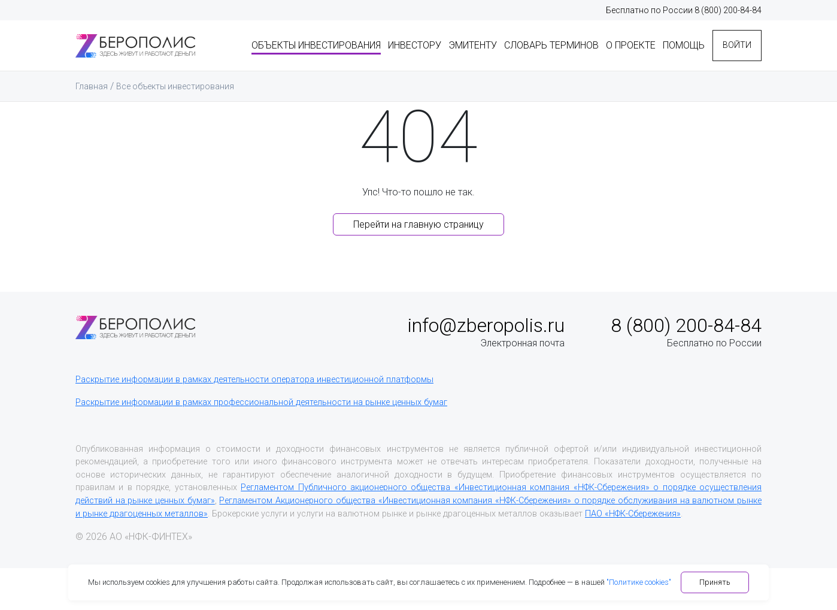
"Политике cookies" (638, 582)
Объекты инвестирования (298, 43)
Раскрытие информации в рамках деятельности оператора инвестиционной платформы (254, 380)
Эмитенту (455, 43)
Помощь (666, 43)
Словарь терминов (534, 43)
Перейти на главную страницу (418, 224)
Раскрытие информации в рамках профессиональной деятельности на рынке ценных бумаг (261, 402)
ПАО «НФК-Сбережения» (633, 514)
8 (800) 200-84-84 (728, 10)
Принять (714, 582)
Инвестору (397, 43)
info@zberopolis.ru (486, 325)
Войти (731, 43)
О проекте (613, 43)
